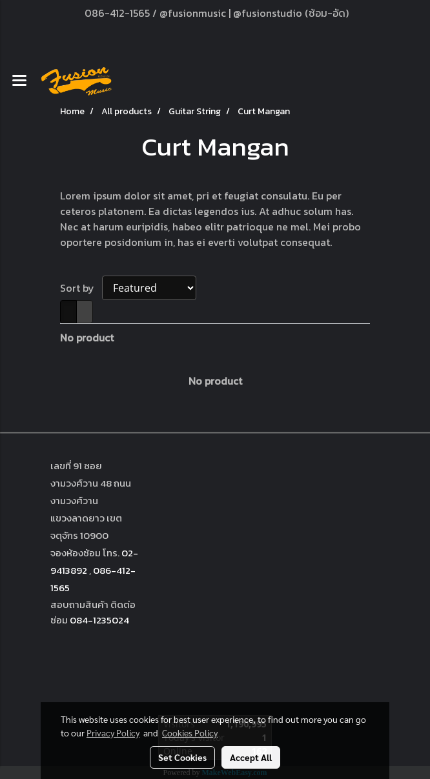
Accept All (251, 757)
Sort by (81, 288)
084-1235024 (99, 619)
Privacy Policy (113, 732)
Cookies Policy (190, 732)
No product (87, 337)
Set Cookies (182, 757)
